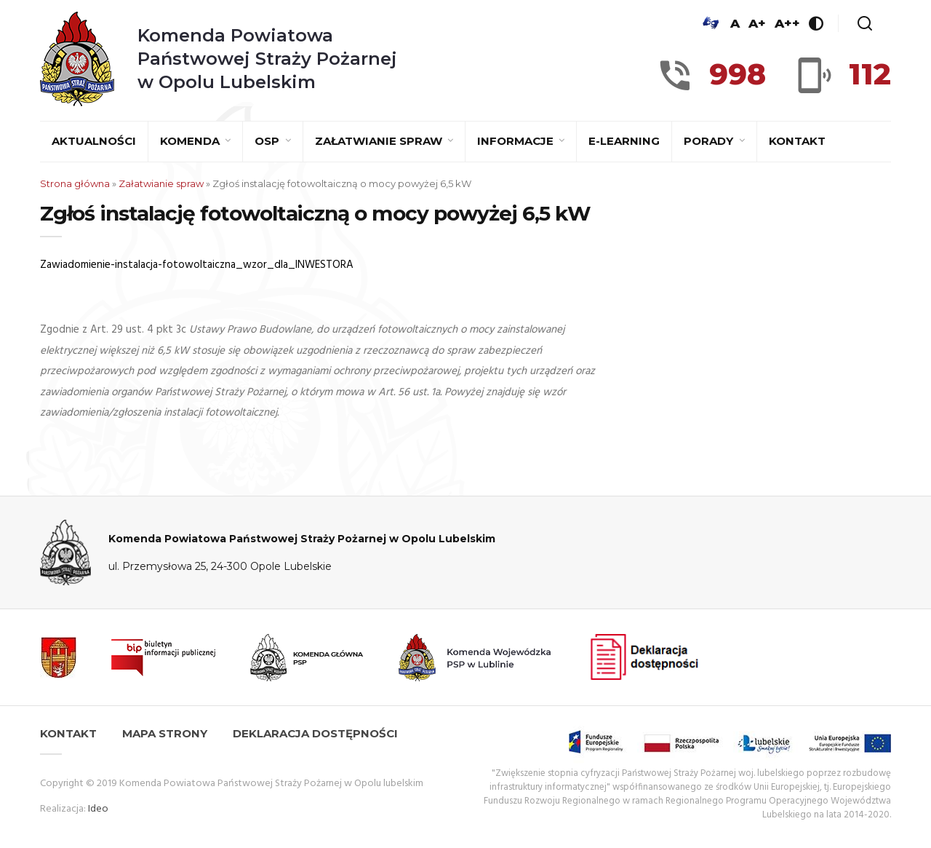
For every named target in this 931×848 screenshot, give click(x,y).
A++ (787, 23)
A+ (757, 23)
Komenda (191, 141)
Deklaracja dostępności (315, 733)
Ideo (98, 809)
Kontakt (797, 141)
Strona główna (75, 183)
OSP (268, 141)
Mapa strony (164, 733)
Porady (710, 141)
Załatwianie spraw (380, 141)
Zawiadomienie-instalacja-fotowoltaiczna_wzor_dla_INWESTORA (196, 265)
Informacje (516, 141)
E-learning (624, 141)
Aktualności (94, 141)
